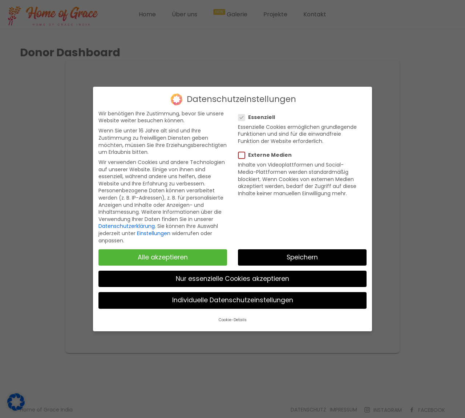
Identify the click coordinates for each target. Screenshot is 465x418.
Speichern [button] (302, 257)
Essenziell (259, 117)
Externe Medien (268, 155)
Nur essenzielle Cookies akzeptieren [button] (232, 278)
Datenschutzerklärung (126, 226)
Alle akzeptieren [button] (163, 257)
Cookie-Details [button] (233, 320)
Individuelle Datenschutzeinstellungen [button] (232, 300)
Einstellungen (153, 233)
